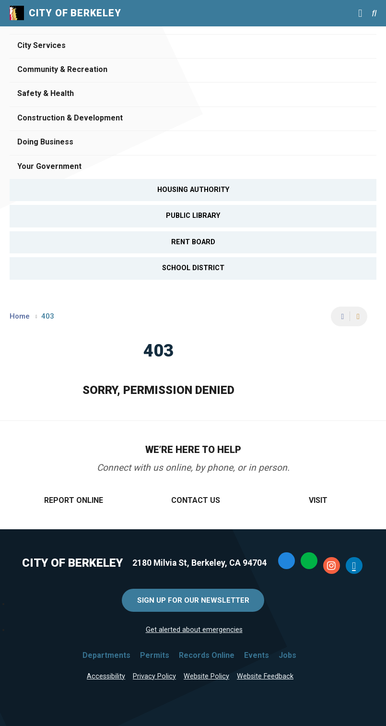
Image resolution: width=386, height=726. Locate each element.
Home (20, 316)
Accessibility (106, 676)
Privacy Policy (154, 676)
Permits (154, 655)
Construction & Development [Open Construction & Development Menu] (70, 117)
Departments (106, 655)
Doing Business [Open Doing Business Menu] (45, 141)
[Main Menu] (360, 13)
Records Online (206, 655)
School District (193, 268)
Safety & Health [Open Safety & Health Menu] (45, 93)
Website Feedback (265, 676)
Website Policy (206, 676)
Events (256, 655)
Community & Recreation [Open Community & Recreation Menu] (62, 69)
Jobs (287, 655)
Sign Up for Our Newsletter (193, 600)
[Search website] (374, 13)
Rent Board (193, 242)
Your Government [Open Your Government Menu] (49, 166)
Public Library (193, 216)
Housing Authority (193, 190)
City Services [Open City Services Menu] (41, 45)
